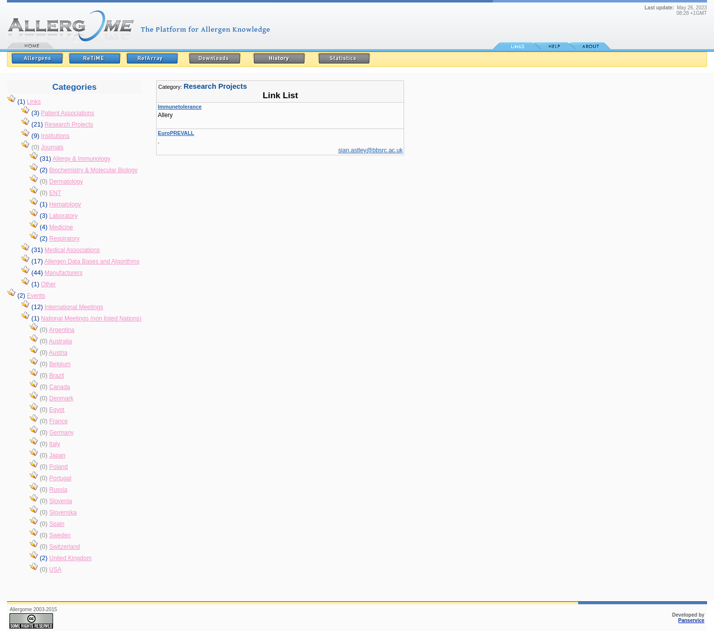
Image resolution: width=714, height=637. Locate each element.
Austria (58, 352)
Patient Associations (67, 113)
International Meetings (74, 307)
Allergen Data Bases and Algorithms (91, 261)
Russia (58, 489)
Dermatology (66, 181)
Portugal (60, 478)
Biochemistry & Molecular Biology (93, 170)
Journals (52, 147)
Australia (60, 341)
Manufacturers (64, 272)
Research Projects (69, 124)
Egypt (56, 409)
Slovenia (60, 501)
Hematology (65, 204)
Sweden (59, 535)
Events (36, 295)
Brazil (56, 375)
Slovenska (62, 512)
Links (34, 101)
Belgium (59, 364)
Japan (57, 455)
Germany (61, 432)
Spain (56, 523)
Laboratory (63, 215)
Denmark (61, 398)
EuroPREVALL (176, 133)
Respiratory (64, 238)
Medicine (61, 227)
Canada (59, 386)
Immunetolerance (179, 107)
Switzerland (64, 546)
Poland (58, 466)
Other (48, 284)
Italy (54, 444)
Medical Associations (72, 250)
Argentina (61, 329)
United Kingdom (70, 558)
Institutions (55, 135)
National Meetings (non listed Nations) (91, 318)
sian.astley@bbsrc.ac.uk (370, 150)
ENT (55, 193)
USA (55, 569)
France (58, 421)
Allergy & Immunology (82, 158)
